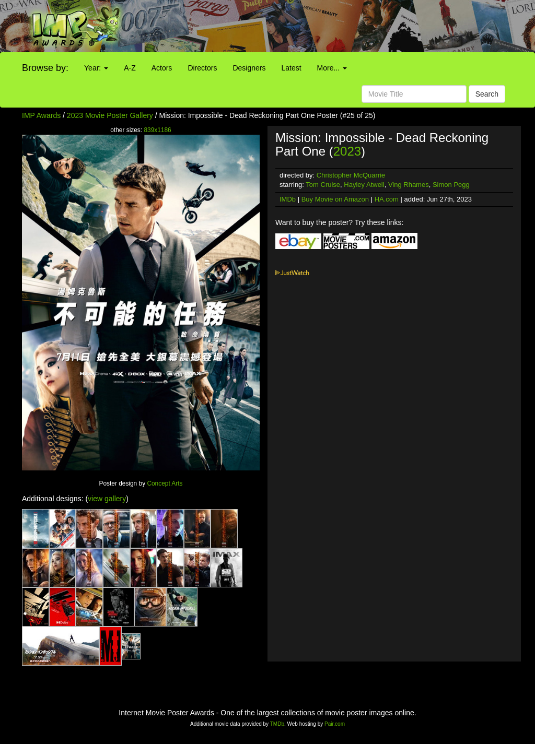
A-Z (130, 68)
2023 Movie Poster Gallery (110, 115)
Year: (96, 68)
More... (332, 68)
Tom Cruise (323, 184)
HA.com (387, 199)
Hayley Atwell (364, 184)
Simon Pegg (451, 184)
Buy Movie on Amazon (335, 199)
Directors (202, 68)
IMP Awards (41, 115)
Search (486, 94)
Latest (291, 68)
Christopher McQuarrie (351, 175)
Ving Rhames (408, 184)
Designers (248, 68)
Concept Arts (164, 483)
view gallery (107, 498)
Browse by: (45, 68)
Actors (162, 68)
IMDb (288, 199)
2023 (347, 151)
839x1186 (157, 130)
